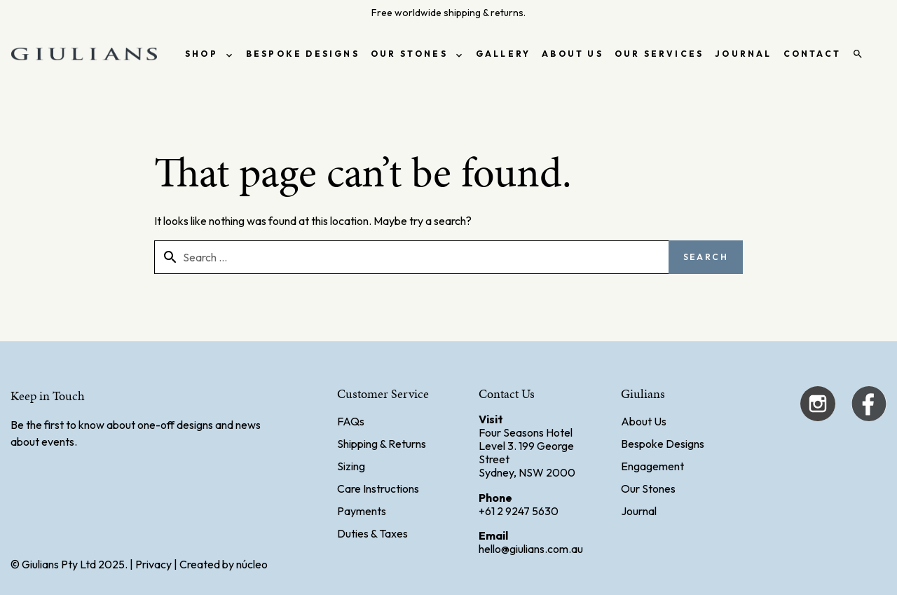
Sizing (351, 466)
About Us (643, 421)
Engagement (652, 466)
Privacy (153, 564)
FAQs (350, 421)
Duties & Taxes (372, 533)
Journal (639, 511)
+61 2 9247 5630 (519, 511)
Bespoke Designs (662, 444)
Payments (361, 511)
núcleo (252, 564)
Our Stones (648, 488)
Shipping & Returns (381, 444)
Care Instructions (378, 488)
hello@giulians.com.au (531, 549)
